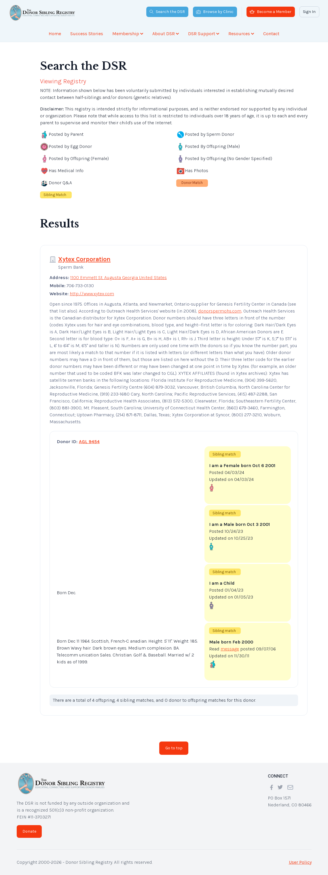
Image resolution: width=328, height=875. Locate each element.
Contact (271, 33)
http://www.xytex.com (92, 293)
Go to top (174, 748)
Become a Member (270, 11)
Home (55, 33)
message (230, 649)
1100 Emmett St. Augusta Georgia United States (118, 277)
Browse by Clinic (215, 11)
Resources (241, 33)
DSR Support (203, 33)
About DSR (165, 33)
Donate (29, 831)
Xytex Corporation (84, 259)
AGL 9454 (89, 441)
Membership (127, 33)
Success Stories (86, 33)
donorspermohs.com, (220, 311)
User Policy (300, 862)
